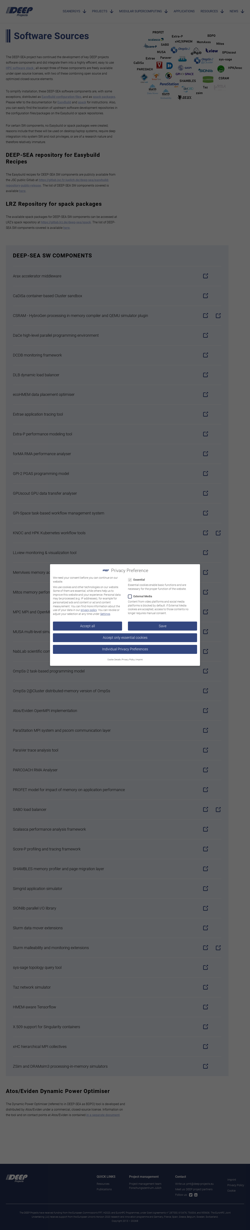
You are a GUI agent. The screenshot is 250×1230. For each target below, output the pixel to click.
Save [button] (162, 623)
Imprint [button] (139, 657)
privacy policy (89, 607)
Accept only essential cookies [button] (125, 635)
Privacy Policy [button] (128, 657)
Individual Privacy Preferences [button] (125, 647)
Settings (105, 611)
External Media (141, 594)
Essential (137, 577)
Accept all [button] (87, 623)
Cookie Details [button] (114, 657)
